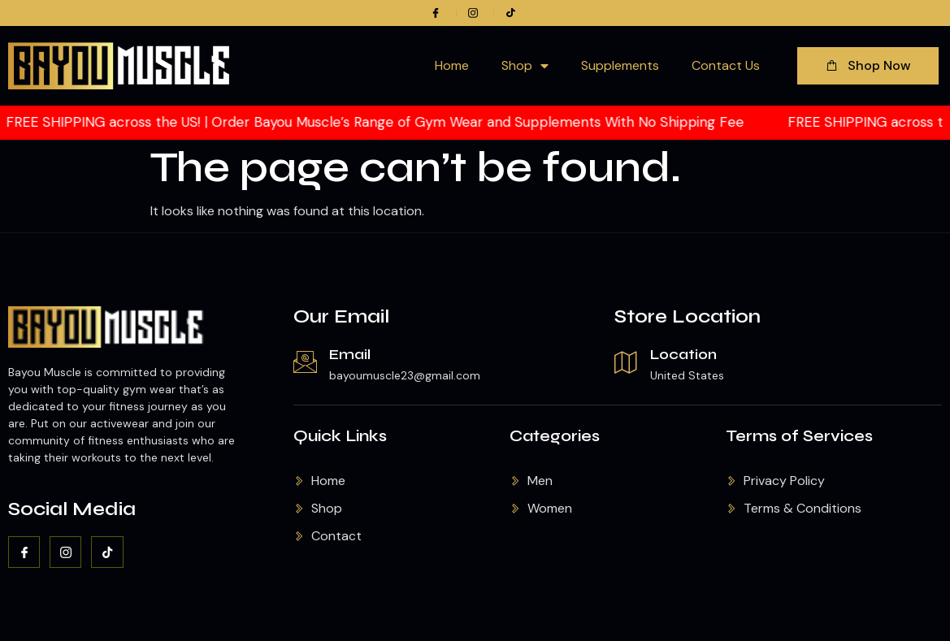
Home (452, 65)
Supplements (620, 65)
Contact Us (726, 65)
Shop (525, 65)
